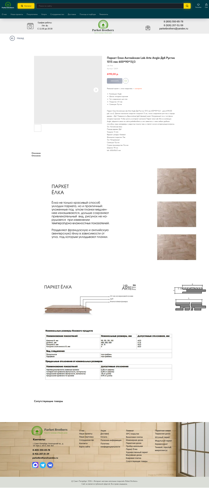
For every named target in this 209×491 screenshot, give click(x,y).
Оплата (103, 437)
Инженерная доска (134, 440)
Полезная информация (111, 440)
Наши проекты (17, 14)
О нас (81, 431)
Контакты (83, 443)
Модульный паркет (163, 441)
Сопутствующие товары (137, 461)
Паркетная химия (163, 431)
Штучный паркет (162, 437)
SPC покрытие (132, 434)
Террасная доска (162, 434)
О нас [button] (4, 14)
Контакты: (39, 439)
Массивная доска (134, 455)
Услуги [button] (44, 14)
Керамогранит (161, 444)
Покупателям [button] (32, 14)
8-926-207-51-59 (41, 454)
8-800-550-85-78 (41, 450)
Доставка (72, 14)
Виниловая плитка (134, 437)
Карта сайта (84, 447)
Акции (103, 431)
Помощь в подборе (88, 14)
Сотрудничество (57, 14)
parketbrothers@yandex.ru (173, 28)
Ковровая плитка (133, 458)
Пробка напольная (134, 446)
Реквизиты (103, 14)
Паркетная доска (133, 443)
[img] (105, 28)
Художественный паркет (137, 452)
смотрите (138, 88)
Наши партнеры (86, 437)
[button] (198, 6)
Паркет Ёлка (131, 449)
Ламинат (130, 431)
